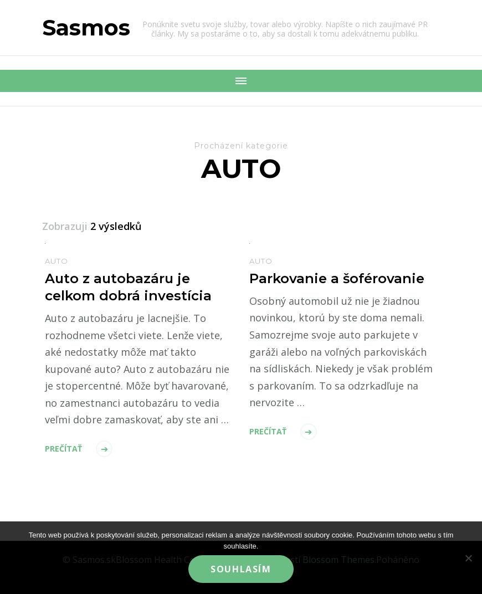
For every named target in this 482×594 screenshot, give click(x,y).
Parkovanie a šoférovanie (336, 278)
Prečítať (63, 448)
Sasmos (86, 27)
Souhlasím (241, 569)
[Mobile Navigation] (241, 81)
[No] (468, 558)
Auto (56, 261)
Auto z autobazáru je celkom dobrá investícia (128, 287)
